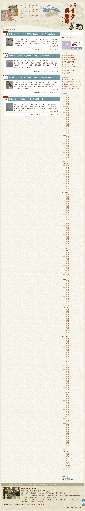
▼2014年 (65, 423)
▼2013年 (65, 452)
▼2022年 (65, 192)
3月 (66, 101)
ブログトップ (69, 37)
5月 (66, 117)
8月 (66, 124)
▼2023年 (65, 164)
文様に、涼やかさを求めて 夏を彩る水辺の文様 (26, 99)
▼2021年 (65, 221)
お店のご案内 (72, 45)
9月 (66, 126)
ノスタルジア (68, 64)
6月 (66, 119)
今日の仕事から (54, 49)
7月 (66, 121)
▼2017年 (65, 336)
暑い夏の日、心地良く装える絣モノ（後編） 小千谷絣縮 (29, 56)
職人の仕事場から (69, 55)
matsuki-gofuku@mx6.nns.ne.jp (36, 504)
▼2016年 (65, 365)
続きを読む (53, 46)
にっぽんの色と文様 (53, 114)
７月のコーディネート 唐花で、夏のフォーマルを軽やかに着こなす (33, 34)
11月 (66, 130)
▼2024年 (65, 135)
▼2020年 (65, 250)
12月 (66, 133)
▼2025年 (65, 106)
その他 (66, 73)
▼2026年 (65, 95)
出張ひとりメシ (68, 70)
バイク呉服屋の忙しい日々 (69, 14)
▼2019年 (65, 279)
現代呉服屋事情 (68, 62)
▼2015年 (65, 394)
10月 (66, 128)
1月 (66, 97)
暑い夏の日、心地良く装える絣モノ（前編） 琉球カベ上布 (30, 77)
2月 (66, 99)
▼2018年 (65, 308)
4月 (66, 104)
